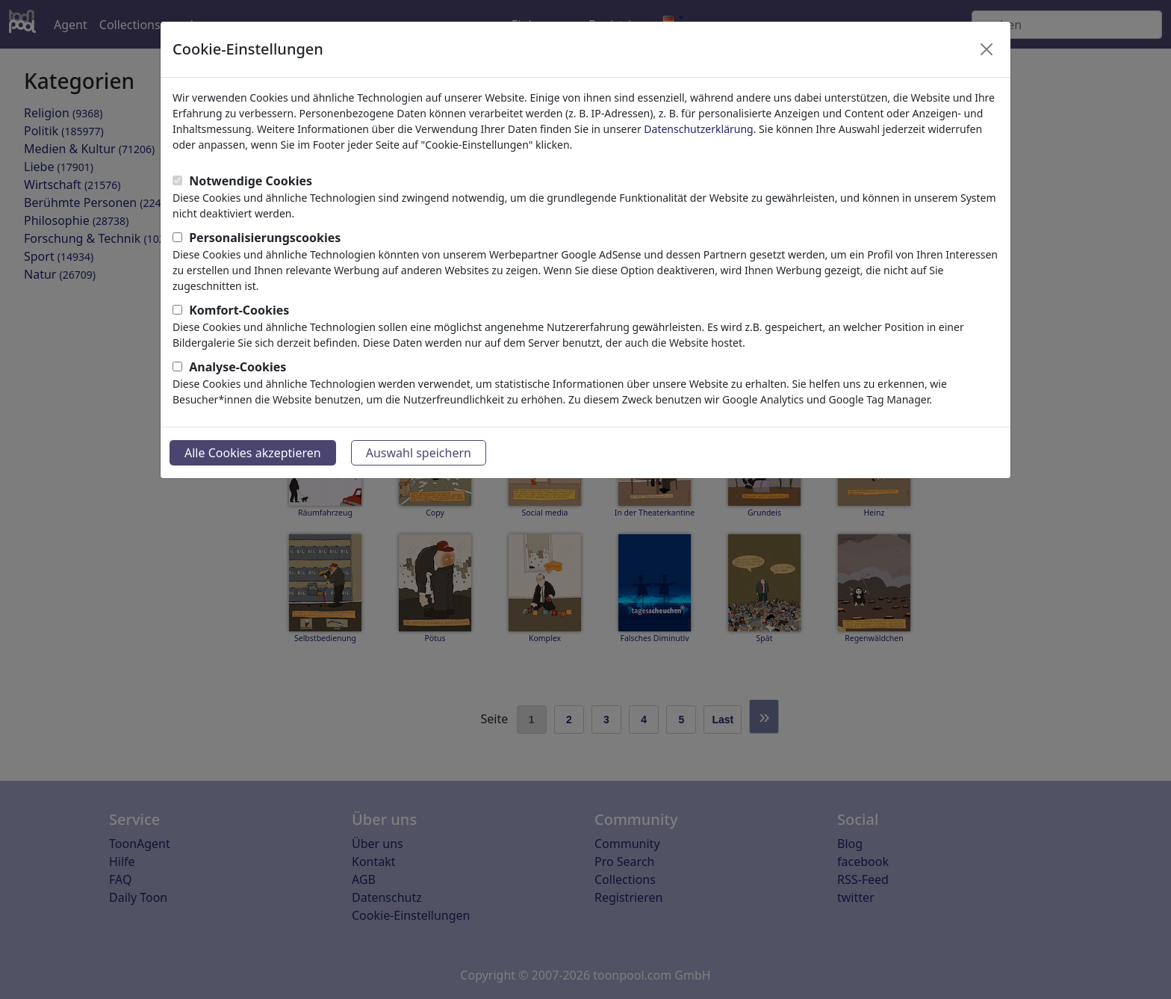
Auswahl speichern (418, 453)
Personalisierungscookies (265, 237)
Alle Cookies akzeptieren (252, 453)
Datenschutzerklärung (698, 129)
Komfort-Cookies (239, 310)
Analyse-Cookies (237, 367)
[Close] (986, 49)
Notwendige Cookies (250, 181)
